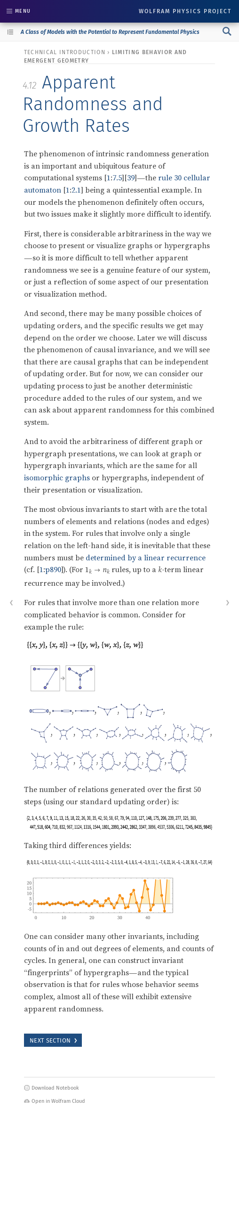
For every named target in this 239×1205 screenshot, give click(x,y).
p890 (53, 569)
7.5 (117, 177)
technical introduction (64, 52)
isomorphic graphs (57, 477)
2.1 (76, 190)
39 (131, 177)
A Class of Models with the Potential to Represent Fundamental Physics (110, 32)
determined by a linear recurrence (146, 557)
